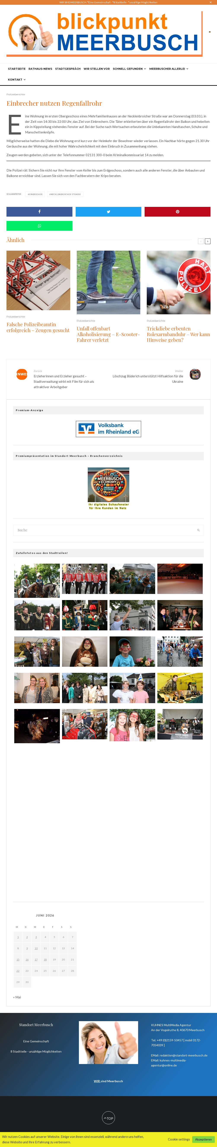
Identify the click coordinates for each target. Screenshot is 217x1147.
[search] (199, 530)
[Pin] (178, 212)
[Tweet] (109, 212)
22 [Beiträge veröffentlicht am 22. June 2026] (17, 970)
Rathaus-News (40, 68)
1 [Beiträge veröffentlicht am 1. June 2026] (18, 937)
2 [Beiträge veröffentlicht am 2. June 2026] (27, 937)
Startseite (17, 68)
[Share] (39, 212)
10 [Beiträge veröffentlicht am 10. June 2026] (36, 948)
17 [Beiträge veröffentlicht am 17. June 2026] (36, 959)
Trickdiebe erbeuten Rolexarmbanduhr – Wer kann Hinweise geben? (178, 334)
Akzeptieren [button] (203, 1139)
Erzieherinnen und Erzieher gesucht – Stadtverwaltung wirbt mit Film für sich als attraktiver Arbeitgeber (69, 379)
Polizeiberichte (15, 94)
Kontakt (15, 79)
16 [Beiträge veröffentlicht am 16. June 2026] (27, 959)
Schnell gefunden (128, 68)
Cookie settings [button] (179, 1139)
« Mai (17, 997)
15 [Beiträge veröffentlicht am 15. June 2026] (17, 959)
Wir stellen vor (97, 68)
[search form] (103, 530)
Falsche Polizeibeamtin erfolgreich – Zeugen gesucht (38, 327)
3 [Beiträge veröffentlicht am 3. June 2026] (36, 937)
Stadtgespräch (68, 68)
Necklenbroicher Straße (66, 194)
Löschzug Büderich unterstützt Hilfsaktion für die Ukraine (147, 376)
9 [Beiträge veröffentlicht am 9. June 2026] (27, 948)
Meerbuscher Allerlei (167, 68)
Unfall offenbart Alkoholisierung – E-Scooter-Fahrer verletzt (108, 334)
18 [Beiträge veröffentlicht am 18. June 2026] (45, 959)
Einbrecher (36, 194)
